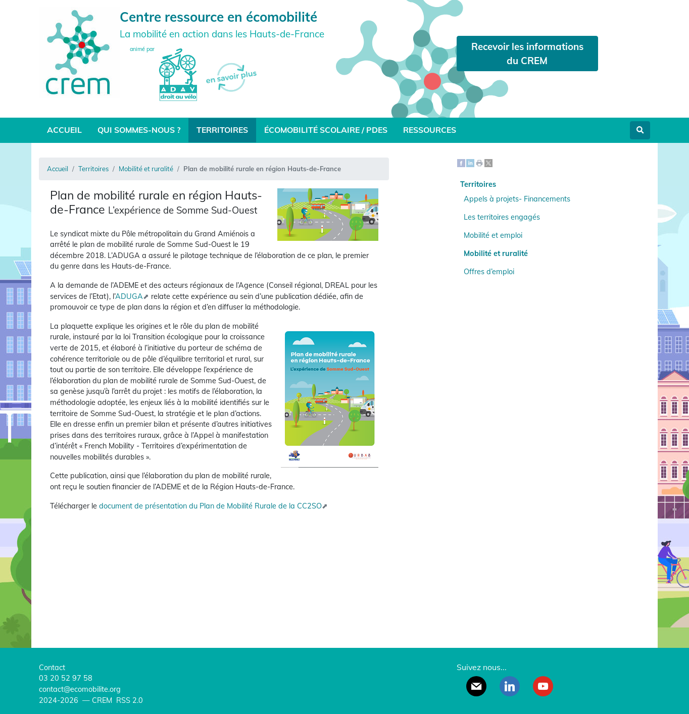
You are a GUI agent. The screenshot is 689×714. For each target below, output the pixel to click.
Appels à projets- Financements (517, 198)
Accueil (64, 130)
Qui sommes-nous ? (138, 130)
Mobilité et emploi (493, 235)
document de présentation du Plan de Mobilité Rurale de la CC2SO (210, 506)
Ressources (429, 130)
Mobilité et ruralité (146, 169)
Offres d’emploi (489, 271)
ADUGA (129, 296)
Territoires (222, 130)
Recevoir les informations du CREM (527, 53)
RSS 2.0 (128, 700)
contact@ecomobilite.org (80, 689)
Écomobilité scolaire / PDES (325, 130)
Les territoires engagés (502, 217)
